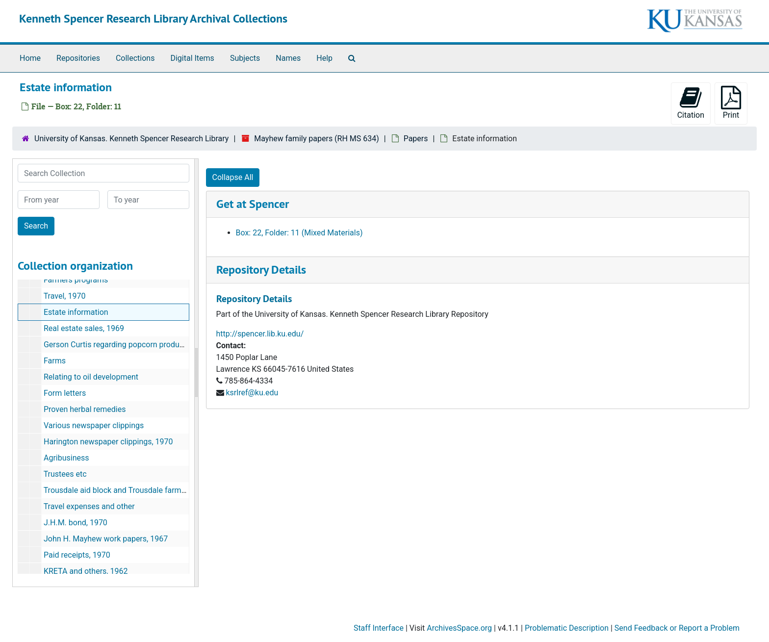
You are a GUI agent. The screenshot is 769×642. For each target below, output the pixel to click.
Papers (416, 138)
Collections (135, 58)
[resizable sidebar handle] (196, 373)
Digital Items (192, 58)
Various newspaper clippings (94, 425)
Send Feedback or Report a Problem (677, 628)
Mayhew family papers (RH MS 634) (316, 138)
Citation (690, 103)
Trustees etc (65, 474)
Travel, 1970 (65, 296)
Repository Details (261, 269)
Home (30, 58)
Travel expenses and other (89, 506)
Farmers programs (76, 279)
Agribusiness (66, 457)
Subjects (245, 58)
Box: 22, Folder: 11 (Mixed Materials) (299, 232)
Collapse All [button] (233, 177)
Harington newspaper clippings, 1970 (108, 441)
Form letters (65, 393)
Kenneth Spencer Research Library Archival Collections (153, 18)
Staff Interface (379, 628)
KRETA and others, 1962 (86, 571)
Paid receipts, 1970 (77, 555)
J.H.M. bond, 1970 (75, 522)
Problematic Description (567, 628)
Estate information (76, 312)
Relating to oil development (91, 377)
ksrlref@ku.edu (252, 392)
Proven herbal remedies (85, 409)
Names (288, 58)
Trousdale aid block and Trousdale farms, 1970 (125, 490)
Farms (55, 360)
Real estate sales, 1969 (84, 328)
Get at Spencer (252, 203)
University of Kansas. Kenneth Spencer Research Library (131, 138)
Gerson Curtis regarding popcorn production (120, 344)
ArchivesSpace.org (459, 628)
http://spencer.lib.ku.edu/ (260, 333)
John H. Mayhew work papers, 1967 (106, 538)
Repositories (78, 58)
